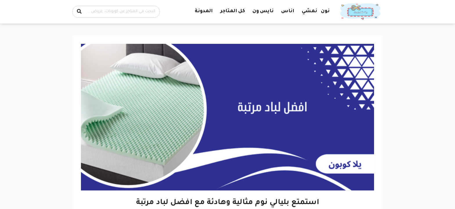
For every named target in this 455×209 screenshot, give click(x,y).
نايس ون (263, 11)
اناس (287, 11)
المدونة (204, 11)
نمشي (309, 11)
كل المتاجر (232, 11)
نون (325, 11)
